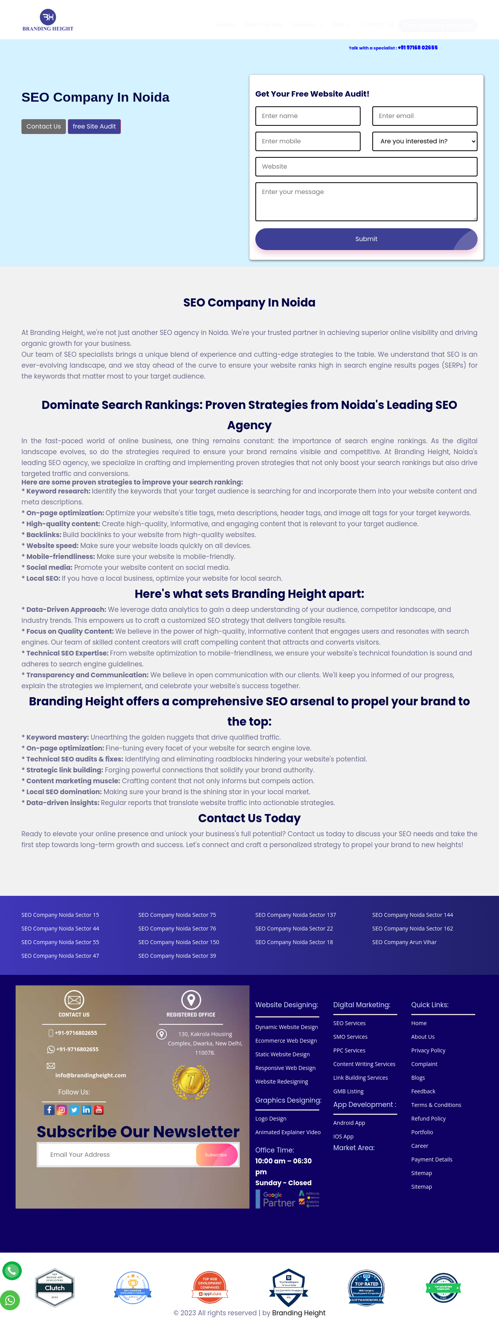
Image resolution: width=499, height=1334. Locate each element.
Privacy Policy (428, 1050)
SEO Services (349, 1023)
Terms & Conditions (436, 1104)
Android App (349, 1122)
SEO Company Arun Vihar (404, 942)
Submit (417, 239)
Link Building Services (360, 1077)
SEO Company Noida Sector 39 (177, 955)
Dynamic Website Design (286, 1027)
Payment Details (432, 1159)
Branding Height (299, 1313)
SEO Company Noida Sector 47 (60, 955)
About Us (423, 1036)
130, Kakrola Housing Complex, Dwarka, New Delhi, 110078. (205, 1043)
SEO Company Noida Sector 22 (294, 928)
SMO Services (350, 1036)
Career (419, 1145)
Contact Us (376, 18)
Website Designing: (286, 1005)
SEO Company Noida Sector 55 (60, 942)
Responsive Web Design (285, 1067)
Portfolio (422, 1132)
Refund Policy (428, 1118)
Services (305, 18)
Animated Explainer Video (288, 1132)
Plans (341, 18)
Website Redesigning (281, 1081)
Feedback (423, 1091)
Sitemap (421, 1173)
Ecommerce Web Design (286, 1040)
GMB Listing (348, 1091)
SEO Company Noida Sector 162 (412, 928)
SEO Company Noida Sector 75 (177, 914)
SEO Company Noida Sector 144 (412, 914)
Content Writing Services (364, 1064)
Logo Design (271, 1118)
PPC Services (349, 1050)
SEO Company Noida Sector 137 (295, 914)
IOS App (343, 1136)
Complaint (424, 1064)
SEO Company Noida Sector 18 (294, 942)
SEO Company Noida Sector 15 (60, 914)
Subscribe (219, 1155)
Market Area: (354, 1147)
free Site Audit (94, 126)
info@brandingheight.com (90, 1070)
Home (225, 18)
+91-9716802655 (76, 1032)
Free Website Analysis (441, 19)
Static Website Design (282, 1054)
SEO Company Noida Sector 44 (60, 928)
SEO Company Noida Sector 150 (178, 942)
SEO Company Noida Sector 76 (177, 928)
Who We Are (263, 18)
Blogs (418, 1077)
